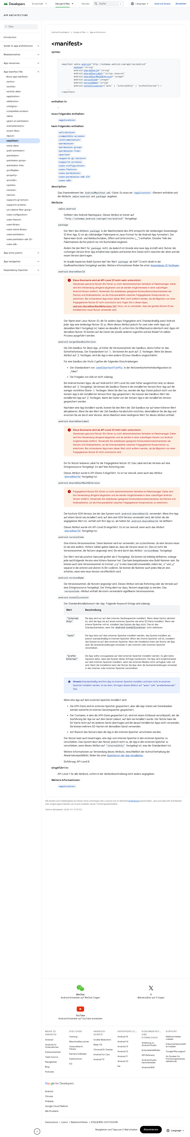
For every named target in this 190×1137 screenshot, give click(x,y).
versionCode (90, 79)
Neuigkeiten (51, 1061)
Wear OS (97, 1044)
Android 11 (122, 1056)
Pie (118, 1066)
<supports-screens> (70, 161)
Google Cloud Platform (56, 1106)
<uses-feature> (67, 169)
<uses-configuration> (71, 165)
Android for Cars (101, 1054)
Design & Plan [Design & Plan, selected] (62, 3)
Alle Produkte (52, 1111)
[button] (18, 45)
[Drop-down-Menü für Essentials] (47, 3)
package (78, 67)
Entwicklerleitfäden (151, 1050)
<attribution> (66, 132)
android (86, 64)
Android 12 (122, 1051)
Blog (47, 1066)
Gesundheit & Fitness (76, 1047)
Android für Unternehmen (52, 1045)
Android (49, 1039)
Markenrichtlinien (79, 1122)
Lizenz (64, 1122)
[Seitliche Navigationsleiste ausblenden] (37, 1131)
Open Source (51, 1057)
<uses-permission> (69, 173)
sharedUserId (91, 70)
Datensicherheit (53, 1052)
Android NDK (148, 1067)
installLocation (93, 85)
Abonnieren (151, 1129)
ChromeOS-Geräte (103, 1049)
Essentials (37, 3)
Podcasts (49, 1071)
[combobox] (108, 3)
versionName (90, 82)
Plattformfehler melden (173, 1037)
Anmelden (181, 3)
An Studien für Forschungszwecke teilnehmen (175, 1059)
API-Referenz (148, 1055)
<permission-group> (70, 147)
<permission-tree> (69, 150)
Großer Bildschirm (102, 1039)
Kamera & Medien (78, 1053)
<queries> (64, 154)
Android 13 (122, 1046)
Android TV (98, 1059)
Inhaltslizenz (134, 801)
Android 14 (122, 1041)
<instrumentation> (69, 139)
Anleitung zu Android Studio (149, 1044)
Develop (86, 3)
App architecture (16, 15)
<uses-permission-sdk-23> (74, 176)
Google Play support (175, 1051)
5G (70, 1063)
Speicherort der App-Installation (125, 755)
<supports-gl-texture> (72, 158)
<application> (67, 120)
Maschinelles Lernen (79, 1041)
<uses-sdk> (65, 180)
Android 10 (122, 1061)
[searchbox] (21, 26)
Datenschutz (75, 1058)
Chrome (49, 1096)
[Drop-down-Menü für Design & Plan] (74, 3)
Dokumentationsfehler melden (176, 1045)
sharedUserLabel (93, 73)
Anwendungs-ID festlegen (164, 265)
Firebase (49, 1101)
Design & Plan (79, 32)
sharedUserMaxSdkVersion (98, 76)
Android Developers (60, 32)
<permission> (66, 143)
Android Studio (162, 3)
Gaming (73, 1036)
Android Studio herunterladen (149, 1061)
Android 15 (122, 1036)
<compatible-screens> (71, 136)
